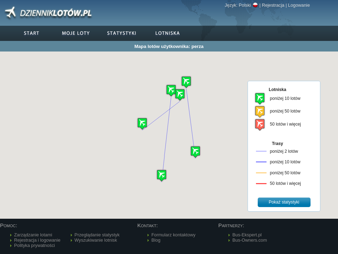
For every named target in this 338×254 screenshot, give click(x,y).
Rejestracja (273, 5)
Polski (248, 5)
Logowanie (299, 5)
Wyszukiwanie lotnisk (96, 240)
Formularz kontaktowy (173, 234)
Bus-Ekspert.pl (247, 234)
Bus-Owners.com (249, 240)
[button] (180, 94)
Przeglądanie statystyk (97, 234)
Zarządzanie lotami (33, 234)
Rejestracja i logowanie (37, 240)
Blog (156, 240)
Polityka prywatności (34, 245)
